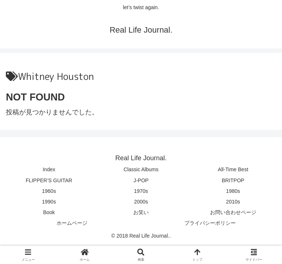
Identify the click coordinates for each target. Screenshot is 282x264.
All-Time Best (233, 169)
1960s (49, 191)
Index (49, 169)
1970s (141, 191)
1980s (233, 191)
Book (49, 212)
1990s (49, 202)
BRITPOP (233, 180)
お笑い (141, 212)
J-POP (140, 180)
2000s (141, 202)
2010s (233, 202)
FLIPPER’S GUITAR (49, 180)
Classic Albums (141, 169)
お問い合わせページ (233, 212)
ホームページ (72, 223)
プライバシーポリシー (210, 223)
